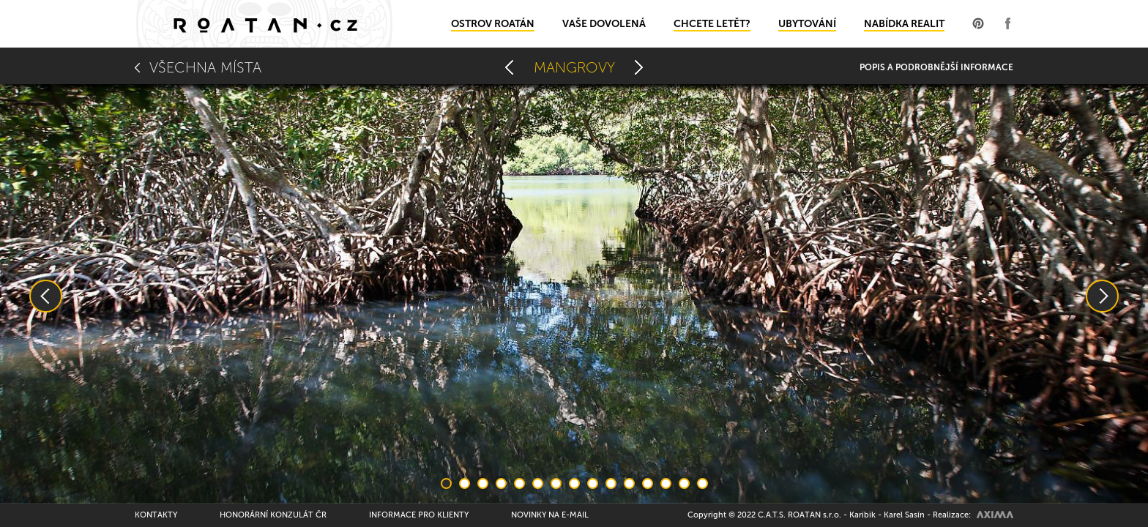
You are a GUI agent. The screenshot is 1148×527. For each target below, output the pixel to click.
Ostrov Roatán (492, 24)
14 (684, 483)
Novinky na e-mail (550, 515)
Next (1102, 296)
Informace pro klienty (419, 515)
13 (665, 483)
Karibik (862, 515)
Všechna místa (205, 67)
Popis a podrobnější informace (936, 67)
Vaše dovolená (604, 24)
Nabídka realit (904, 24)
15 (702, 483)
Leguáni (639, 67)
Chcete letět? (712, 24)
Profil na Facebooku (1007, 23)
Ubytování (807, 24)
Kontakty (156, 515)
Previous (45, 296)
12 (647, 483)
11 (629, 483)
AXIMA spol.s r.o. (995, 514)
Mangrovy (574, 67)
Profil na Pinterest (978, 23)
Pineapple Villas (509, 67)
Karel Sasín (904, 515)
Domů (265, 24)
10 (610, 483)
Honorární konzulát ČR (273, 515)
